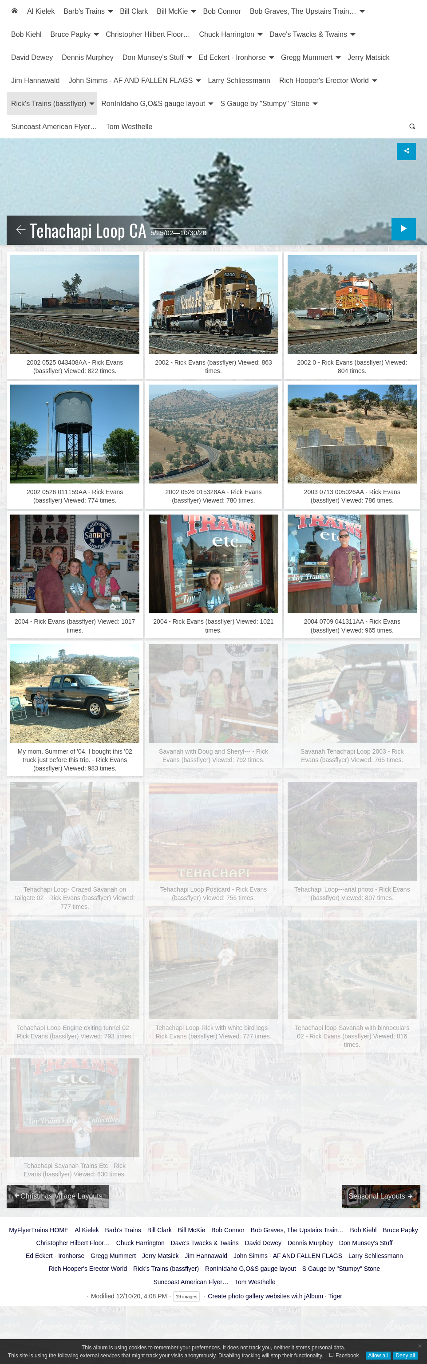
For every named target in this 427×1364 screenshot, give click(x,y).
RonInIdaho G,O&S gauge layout (153, 103)
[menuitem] (15, 11)
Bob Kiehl (26, 34)
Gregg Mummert (306, 57)
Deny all (405, 1355)
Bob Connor (222, 11)
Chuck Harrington (227, 34)
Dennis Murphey (88, 57)
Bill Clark (134, 11)
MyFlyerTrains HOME (38, 1230)
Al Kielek (41, 11)
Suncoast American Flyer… (54, 126)
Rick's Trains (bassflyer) (48, 103)
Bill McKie (172, 11)
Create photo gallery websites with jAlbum (265, 1296)
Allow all (378, 1355)
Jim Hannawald (35, 80)
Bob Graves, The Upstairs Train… (303, 11)
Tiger (335, 1296)
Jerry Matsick (368, 57)
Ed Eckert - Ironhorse (232, 57)
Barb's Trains (84, 11)
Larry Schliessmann (239, 80)
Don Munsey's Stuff (153, 57)
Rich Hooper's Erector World (324, 80)
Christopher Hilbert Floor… (148, 34)
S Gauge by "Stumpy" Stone (264, 103)
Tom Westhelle (129, 126)
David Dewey (32, 57)
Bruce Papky (71, 34)
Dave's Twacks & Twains (308, 34)
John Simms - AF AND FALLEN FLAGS (130, 80)
